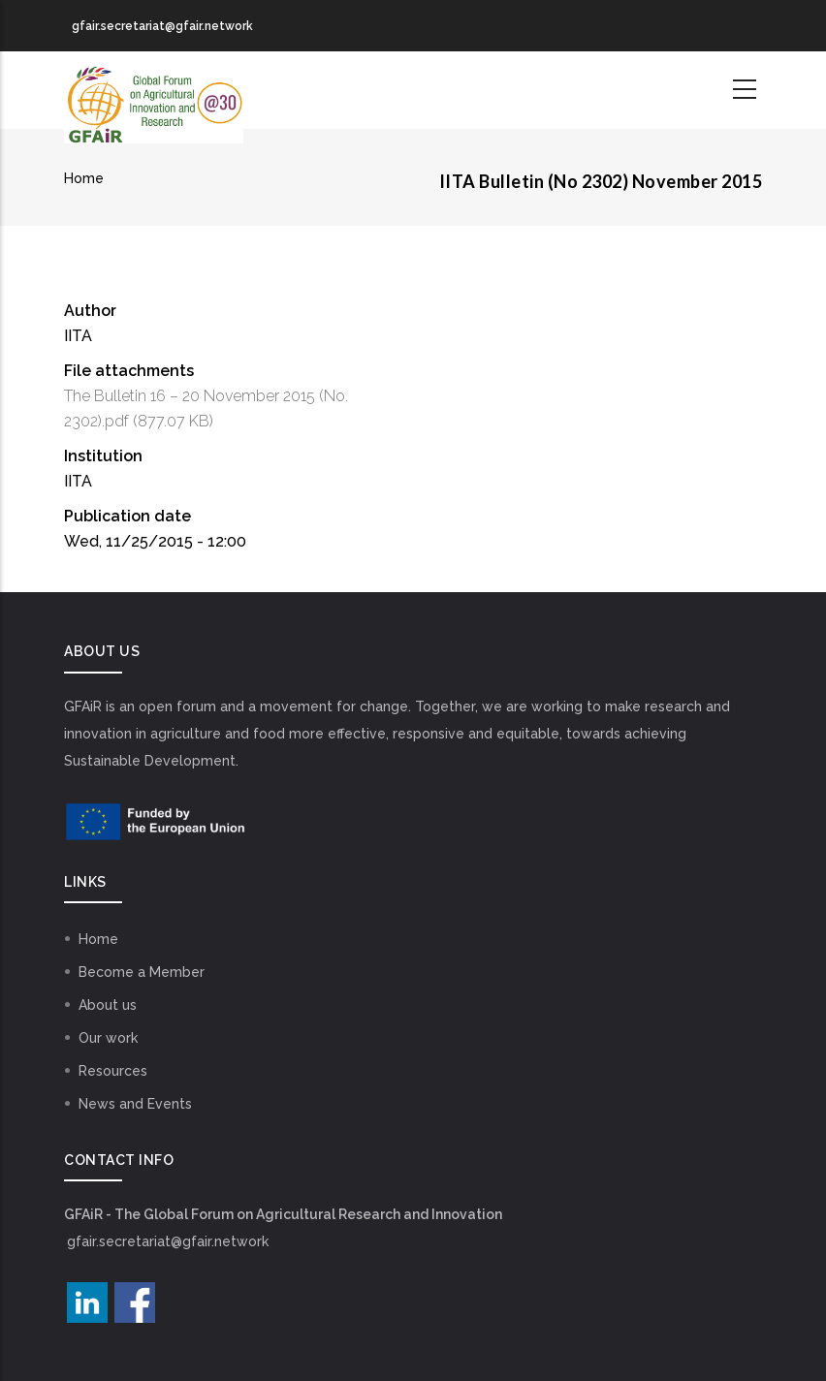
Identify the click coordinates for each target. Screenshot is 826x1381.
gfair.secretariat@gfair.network (168, 1241)
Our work (108, 1038)
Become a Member (142, 972)
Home (84, 178)
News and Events (135, 1104)
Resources (113, 1071)
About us (108, 1005)
